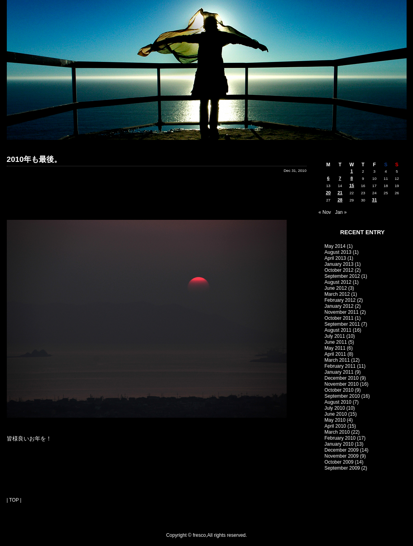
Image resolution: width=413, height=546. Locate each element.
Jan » (341, 212)
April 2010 (335, 426)
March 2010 (337, 432)
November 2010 (342, 384)
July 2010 (335, 408)
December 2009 (342, 450)
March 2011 (337, 360)
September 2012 (342, 276)
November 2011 (342, 312)
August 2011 (338, 330)
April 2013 (335, 258)
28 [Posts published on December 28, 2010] (339, 199)
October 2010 (339, 390)
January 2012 (339, 306)
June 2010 (336, 414)
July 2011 (335, 336)
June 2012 (336, 288)
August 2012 (338, 282)
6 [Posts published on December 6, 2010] (328, 178)
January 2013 (339, 264)
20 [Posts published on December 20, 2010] (328, 192)
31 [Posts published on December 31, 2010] (374, 199)
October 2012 (339, 270)
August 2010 (338, 402)
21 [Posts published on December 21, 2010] (339, 192)
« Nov (325, 212)
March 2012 (337, 294)
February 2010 (340, 438)
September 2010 (342, 396)
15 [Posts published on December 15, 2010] (351, 185)
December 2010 (342, 378)
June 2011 (336, 342)
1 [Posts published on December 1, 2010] (351, 171)
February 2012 (340, 300)
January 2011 (339, 372)
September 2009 (342, 468)
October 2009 (339, 462)
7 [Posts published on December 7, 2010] (340, 178)
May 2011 (335, 348)
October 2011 (339, 318)
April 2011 (335, 354)
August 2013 (338, 252)
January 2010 (339, 444)
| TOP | (14, 500)
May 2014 (335, 246)
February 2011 (340, 366)
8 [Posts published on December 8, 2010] (351, 178)
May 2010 (335, 420)
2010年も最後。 (34, 159)
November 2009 (342, 456)
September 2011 (342, 324)
